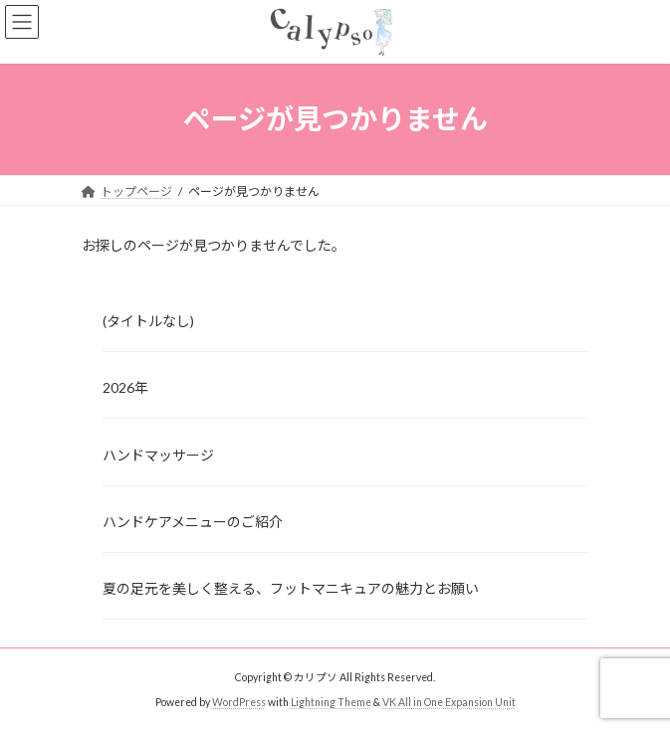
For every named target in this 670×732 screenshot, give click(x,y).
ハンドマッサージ (158, 454)
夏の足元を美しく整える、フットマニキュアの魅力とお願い (291, 588)
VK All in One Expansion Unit (449, 702)
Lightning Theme (331, 702)
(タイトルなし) (148, 320)
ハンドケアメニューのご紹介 (193, 521)
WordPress (239, 702)
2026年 (125, 387)
